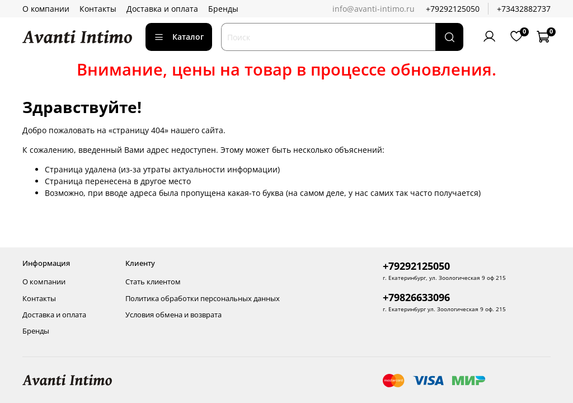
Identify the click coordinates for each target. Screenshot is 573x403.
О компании (45, 8)
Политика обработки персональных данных (202, 298)
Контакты (97, 8)
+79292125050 (453, 8)
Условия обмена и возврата (173, 315)
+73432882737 (524, 8)
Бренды (223, 8)
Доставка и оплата (162, 8)
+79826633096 (416, 297)
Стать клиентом (153, 282)
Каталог (179, 36)
